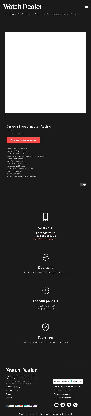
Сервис (9, 398)
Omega (39, 14)
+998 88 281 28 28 (45, 236)
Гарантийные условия (63, 398)
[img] (21, 370)
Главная (9, 14)
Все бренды (24, 14)
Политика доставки (62, 390)
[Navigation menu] (86, 6)
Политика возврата (62, 394)
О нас (8, 394)
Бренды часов (12, 390)
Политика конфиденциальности (67, 387)
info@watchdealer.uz (46, 239)
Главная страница (13, 387)
